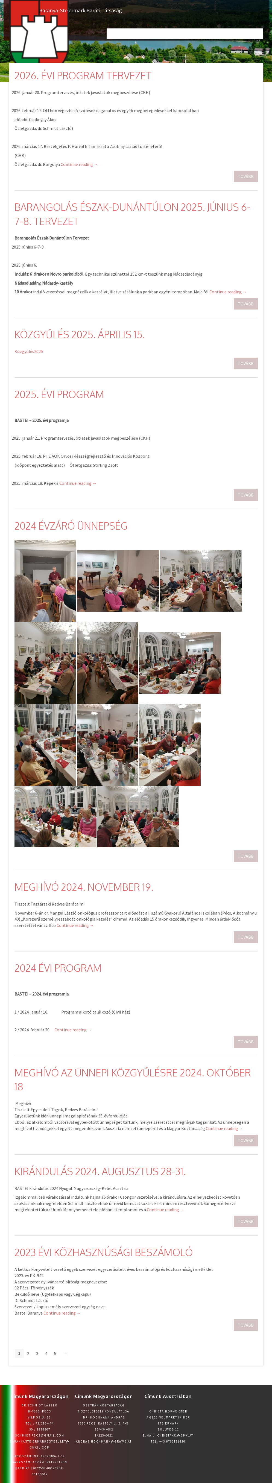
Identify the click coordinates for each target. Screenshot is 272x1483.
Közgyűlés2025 (28, 351)
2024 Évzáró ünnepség (71, 525)
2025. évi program (59, 394)
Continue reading (79, 164)
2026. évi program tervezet (83, 75)
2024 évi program (58, 968)
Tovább (246, 176)
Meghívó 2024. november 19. (83, 887)
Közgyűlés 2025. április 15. (79, 334)
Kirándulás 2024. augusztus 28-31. (100, 1171)
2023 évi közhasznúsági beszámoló (103, 1252)
